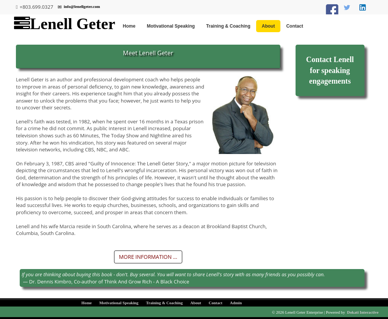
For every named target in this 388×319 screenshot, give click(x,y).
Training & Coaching (228, 26)
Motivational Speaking (171, 26)
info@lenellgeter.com (79, 7)
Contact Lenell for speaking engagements (330, 70)
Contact (294, 26)
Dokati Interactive (363, 312)
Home (129, 26)
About (268, 26)
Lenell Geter (64, 24)
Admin (236, 303)
